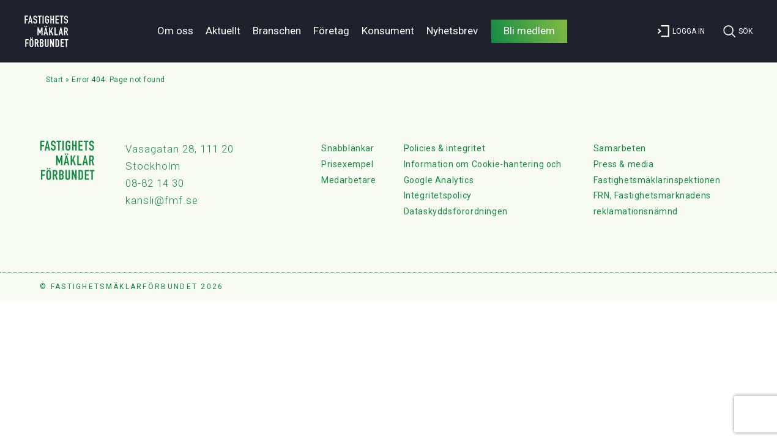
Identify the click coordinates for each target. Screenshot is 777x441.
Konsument (388, 30)
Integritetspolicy (438, 195)
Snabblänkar (347, 148)
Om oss (175, 30)
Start (55, 79)
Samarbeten (619, 148)
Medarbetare (348, 180)
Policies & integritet (445, 148)
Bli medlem (529, 30)
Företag (331, 30)
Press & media (623, 164)
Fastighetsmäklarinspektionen (657, 180)
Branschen (277, 30)
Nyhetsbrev (452, 30)
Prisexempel (347, 164)
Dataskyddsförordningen (456, 211)
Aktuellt (223, 30)
